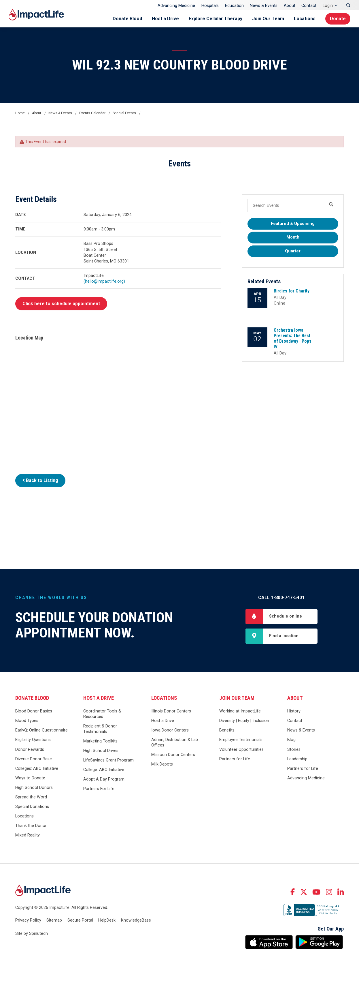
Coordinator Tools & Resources (102, 714)
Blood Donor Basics (33, 711)
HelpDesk (107, 920)
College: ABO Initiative (103, 769)
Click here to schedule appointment (61, 303)
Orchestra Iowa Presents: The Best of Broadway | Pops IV (292, 338)
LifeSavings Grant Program (108, 760)
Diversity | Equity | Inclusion (244, 720)
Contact (308, 5)
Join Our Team (268, 18)
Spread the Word (31, 797)
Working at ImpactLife (240, 711)
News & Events (263, 5)
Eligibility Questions (33, 739)
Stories (294, 749)
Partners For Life (98, 788)
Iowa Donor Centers (170, 730)
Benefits (227, 730)
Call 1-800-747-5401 (281, 597)
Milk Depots (162, 764)
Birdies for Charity (291, 291)
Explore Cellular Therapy (215, 18)
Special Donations (32, 806)
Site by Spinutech (31, 933)
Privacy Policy (28, 920)
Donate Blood (127, 18)
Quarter (293, 251)
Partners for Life (234, 759)
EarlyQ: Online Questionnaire (41, 730)
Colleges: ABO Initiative (36, 768)
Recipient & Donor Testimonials (100, 729)
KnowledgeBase (136, 920)
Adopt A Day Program (103, 779)
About (289, 5)
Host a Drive (165, 18)
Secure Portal (80, 920)
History (294, 711)
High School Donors (34, 787)
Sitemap (54, 920)
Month (292, 237)
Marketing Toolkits (100, 741)
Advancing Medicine (176, 5)
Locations (304, 18)
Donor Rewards (29, 749)
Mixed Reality (27, 835)
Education (234, 5)
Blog (291, 739)
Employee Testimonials (240, 739)
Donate (338, 18)
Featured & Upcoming (293, 223)
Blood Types (26, 720)
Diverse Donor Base (33, 759)
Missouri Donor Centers (173, 754)
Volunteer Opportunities (241, 749)
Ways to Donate (30, 778)
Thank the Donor (31, 825)
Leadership (297, 759)
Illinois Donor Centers (171, 711)
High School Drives (100, 750)
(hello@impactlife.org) (104, 281)
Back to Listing (40, 480)
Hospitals (210, 5)
